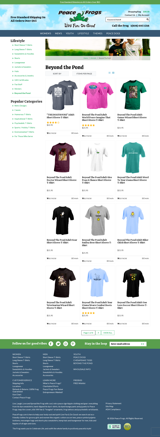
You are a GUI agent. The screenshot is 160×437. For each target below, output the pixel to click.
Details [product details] (74, 133)
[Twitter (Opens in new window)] (58, 343)
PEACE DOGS (79, 357)
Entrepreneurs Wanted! (53, 392)
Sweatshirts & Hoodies (24, 53)
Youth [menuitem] (70, 33)
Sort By (57, 73)
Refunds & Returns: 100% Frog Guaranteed (25, 390)
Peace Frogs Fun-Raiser (53, 389)
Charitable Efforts (50, 386)
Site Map (109, 406)
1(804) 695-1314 (139, 25)
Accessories (17, 375)
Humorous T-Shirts (22, 114)
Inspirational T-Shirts (23, 119)
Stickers (18, 89)
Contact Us (130, 15)
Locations (16, 386)
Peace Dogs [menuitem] (113, 33)
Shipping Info (18, 383)
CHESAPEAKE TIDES (82, 360)
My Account (143, 15)
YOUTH (77, 354)
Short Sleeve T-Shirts (23, 45)
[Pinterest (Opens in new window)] (73, 343)
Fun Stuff (18, 84)
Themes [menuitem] (97, 33)
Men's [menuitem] (58, 33)
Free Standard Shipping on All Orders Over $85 (28, 19)
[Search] (147, 19)
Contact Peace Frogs (21, 397)
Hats (16, 71)
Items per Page (84, 73)
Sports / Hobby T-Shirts (24, 127)
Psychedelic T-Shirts (23, 123)
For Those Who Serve (23, 136)
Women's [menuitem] (45, 33)
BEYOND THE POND (83, 363)
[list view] (109, 72)
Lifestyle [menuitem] (83, 33)
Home (86, 58)
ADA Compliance (113, 409)
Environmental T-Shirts (24, 132)
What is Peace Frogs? (52, 383)
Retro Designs (20, 105)
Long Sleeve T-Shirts (23, 49)
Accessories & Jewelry (24, 75)
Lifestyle (93, 58)
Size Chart (16, 394)
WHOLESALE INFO (82, 369)
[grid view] (113, 72)
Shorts (17, 58)
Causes (17, 110)
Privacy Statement (113, 403)
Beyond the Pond (22, 93)
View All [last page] (107, 333)
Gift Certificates (21, 80)
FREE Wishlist (79, 383)
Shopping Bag (138, 11)
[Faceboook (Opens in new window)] (51, 343)
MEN (45, 354)
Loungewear (19, 62)
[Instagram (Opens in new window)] (66, 343)
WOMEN (16, 354)
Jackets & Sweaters (22, 67)
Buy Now (51, 133)
